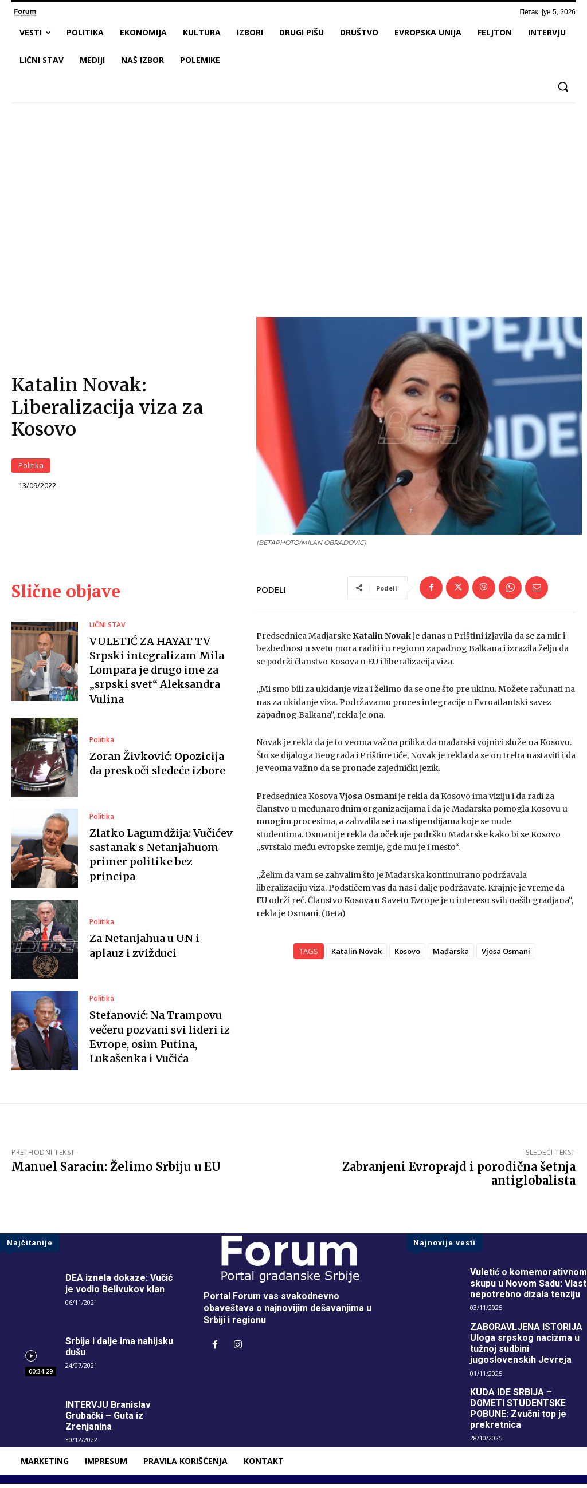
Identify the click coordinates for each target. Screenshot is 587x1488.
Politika (30, 467)
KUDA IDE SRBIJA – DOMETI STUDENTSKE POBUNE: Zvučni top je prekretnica (518, 1412)
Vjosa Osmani (506, 954)
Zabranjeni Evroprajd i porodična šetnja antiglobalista (459, 1178)
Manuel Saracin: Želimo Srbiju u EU (116, 1171)
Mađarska (451, 954)
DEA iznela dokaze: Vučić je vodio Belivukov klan (119, 1287)
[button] (563, 86)
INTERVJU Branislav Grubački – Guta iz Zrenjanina (108, 1419)
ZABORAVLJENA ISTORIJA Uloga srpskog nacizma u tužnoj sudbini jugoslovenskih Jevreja (527, 1347)
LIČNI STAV (107, 628)
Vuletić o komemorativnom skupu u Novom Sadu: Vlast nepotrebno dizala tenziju (528, 1287)
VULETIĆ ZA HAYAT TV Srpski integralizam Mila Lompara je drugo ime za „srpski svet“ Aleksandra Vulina (156, 673)
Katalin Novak (356, 954)
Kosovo (407, 954)
